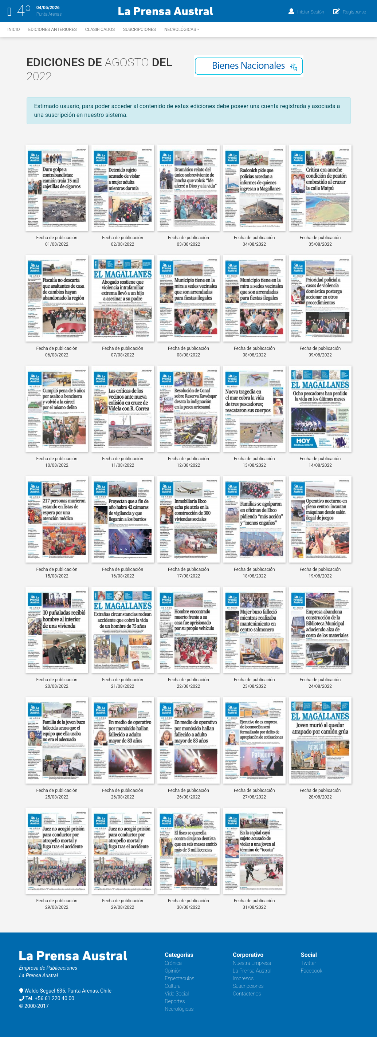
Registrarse (349, 12)
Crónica (173, 963)
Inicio (13, 29)
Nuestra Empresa (252, 963)
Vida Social (177, 994)
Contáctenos (247, 994)
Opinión (173, 971)
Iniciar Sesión (306, 12)
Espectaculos (180, 978)
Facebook (311, 971)
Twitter (308, 963)
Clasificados (100, 29)
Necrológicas (181, 29)
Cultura (173, 986)
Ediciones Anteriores (52, 29)
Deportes (175, 1001)
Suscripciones (139, 29)
